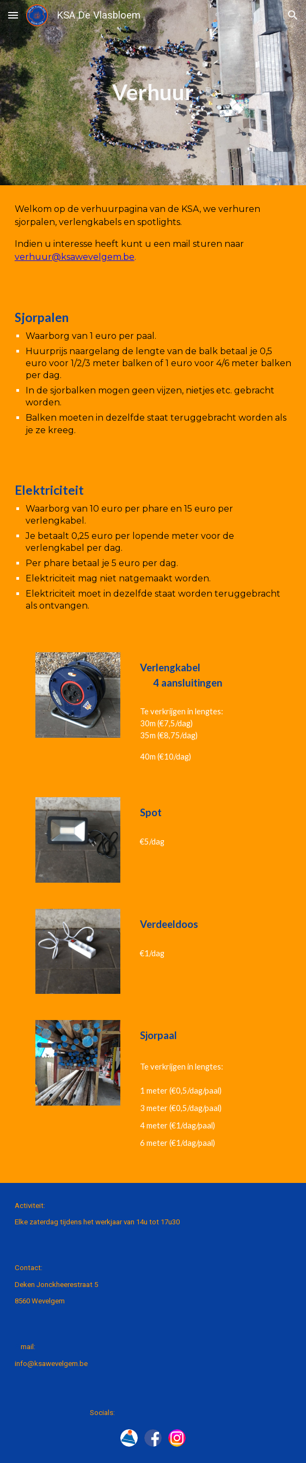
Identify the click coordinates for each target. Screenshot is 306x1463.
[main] (153, 92)
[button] (13, 15)
